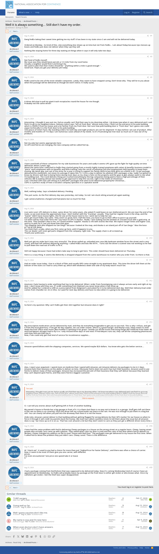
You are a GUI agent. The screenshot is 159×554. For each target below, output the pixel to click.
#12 (150, 281)
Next (15, 31)
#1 (151, 36)
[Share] (147, 36)
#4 (151, 98)
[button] (31, 12)
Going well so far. (21, 505)
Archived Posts (37, 507)
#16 (150, 363)
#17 (150, 384)
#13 (150, 301)
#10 (150, 238)
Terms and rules (119, 548)
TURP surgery (20, 498)
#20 (150, 467)
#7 (151, 160)
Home (147, 548)
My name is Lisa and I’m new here (30, 519)
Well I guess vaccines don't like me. (30, 512)
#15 (150, 343)
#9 (151, 208)
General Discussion (38, 500)
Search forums (21, 17)
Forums (11, 12)
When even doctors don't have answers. (33, 527)
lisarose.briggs (18, 522)
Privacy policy (133, 548)
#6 (151, 139)
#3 (151, 77)
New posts (9, 17)
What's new (24, 12)
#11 (150, 260)
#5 (151, 119)
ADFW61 (144, 521)
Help (37, 12)
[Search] (148, 12)
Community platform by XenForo (79, 552)
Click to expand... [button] (88, 398)
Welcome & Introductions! (45, 522)
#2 (151, 56)
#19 (150, 447)
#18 (150, 426)
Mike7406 (16, 500)
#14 (150, 322)
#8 (151, 188)
